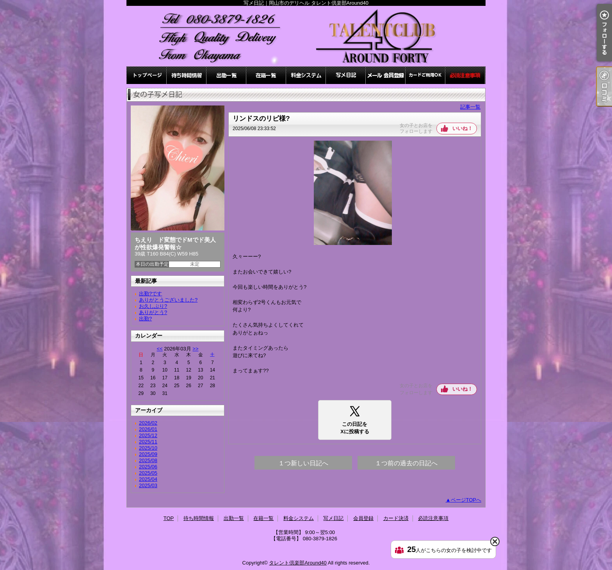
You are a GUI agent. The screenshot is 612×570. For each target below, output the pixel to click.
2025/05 (148, 473)
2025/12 (148, 435)
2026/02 (148, 423)
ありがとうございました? (168, 300)
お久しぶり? (153, 306)
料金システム (306, 75)
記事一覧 (470, 107)
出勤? (145, 319)
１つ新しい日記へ (303, 463)
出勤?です (150, 294)
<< (159, 349)
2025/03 (148, 485)
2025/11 (148, 442)
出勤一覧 (226, 75)
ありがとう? (153, 312)
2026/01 (148, 429)
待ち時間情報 (186, 75)
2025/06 (148, 467)
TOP (147, 75)
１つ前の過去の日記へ (406, 463)
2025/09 (148, 454)
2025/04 (148, 479)
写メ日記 (346, 75)
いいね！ (462, 128)
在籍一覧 (266, 75)
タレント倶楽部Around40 (297, 563)
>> (195, 349)
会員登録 (386, 75)
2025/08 (148, 460)
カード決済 (425, 75)
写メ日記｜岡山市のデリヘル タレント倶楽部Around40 (306, 36)
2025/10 (148, 448)
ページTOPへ (466, 500)
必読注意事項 (465, 75)
